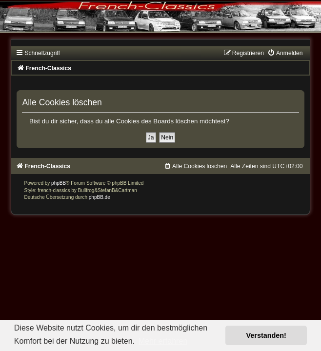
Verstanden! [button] (266, 335)
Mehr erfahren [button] (163, 341)
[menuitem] (284, 53)
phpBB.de (99, 197)
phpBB (58, 183)
